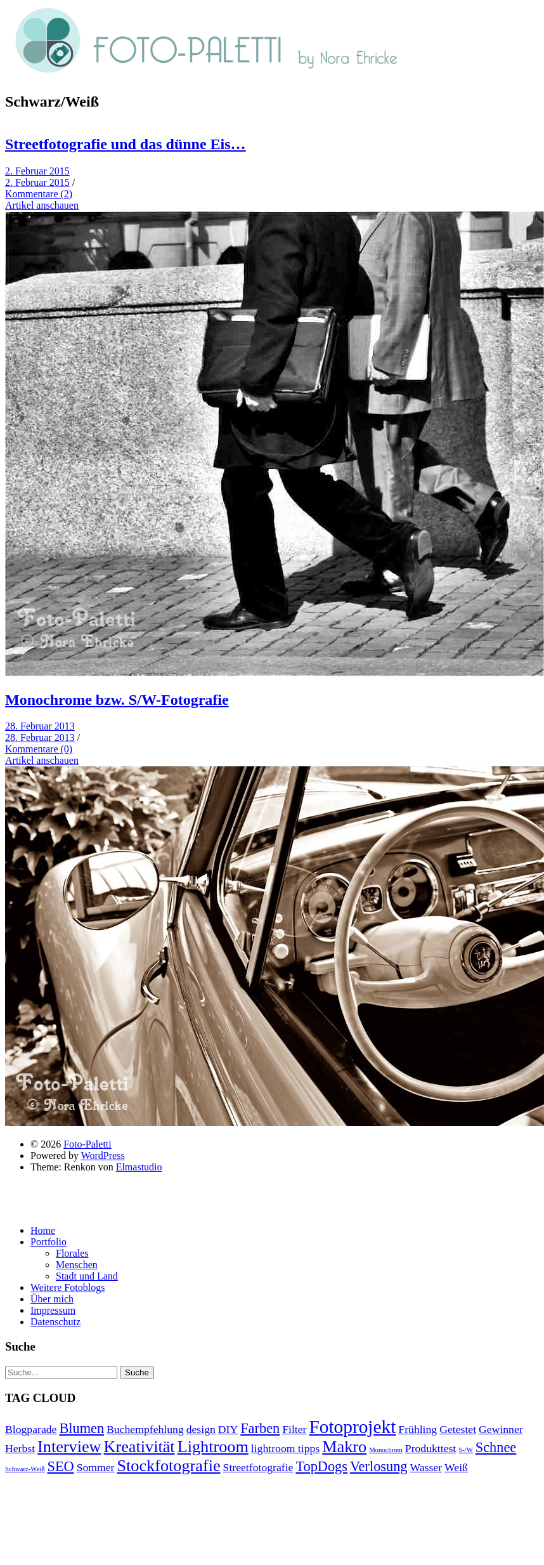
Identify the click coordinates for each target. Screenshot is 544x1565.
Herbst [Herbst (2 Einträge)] (20, 1448)
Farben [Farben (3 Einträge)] (260, 1428)
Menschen (77, 1264)
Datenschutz (55, 1321)
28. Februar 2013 (40, 726)
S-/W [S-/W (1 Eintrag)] (465, 1449)
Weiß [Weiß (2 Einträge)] (456, 1467)
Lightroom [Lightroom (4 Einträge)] (213, 1446)
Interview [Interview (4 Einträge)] (69, 1446)
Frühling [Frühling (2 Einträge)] (417, 1429)
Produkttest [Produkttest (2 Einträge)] (430, 1448)
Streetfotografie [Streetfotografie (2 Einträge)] (258, 1467)
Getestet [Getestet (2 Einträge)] (457, 1429)
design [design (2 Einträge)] (201, 1429)
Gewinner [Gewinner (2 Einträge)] (501, 1429)
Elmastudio (139, 1167)
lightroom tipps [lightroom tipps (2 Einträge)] (285, 1448)
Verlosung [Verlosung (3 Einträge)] (379, 1466)
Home (42, 1230)
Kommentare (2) (38, 193)
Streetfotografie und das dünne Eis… (125, 144)
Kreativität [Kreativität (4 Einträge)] (139, 1446)
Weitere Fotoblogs (67, 1287)
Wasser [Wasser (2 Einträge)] (426, 1467)
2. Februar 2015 (37, 171)
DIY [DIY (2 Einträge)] (228, 1429)
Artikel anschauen (42, 205)
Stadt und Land (87, 1276)
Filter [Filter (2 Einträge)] (294, 1429)
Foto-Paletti (87, 1144)
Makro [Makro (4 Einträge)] (344, 1446)
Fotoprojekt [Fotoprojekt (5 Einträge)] (352, 1427)
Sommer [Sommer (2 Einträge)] (96, 1467)
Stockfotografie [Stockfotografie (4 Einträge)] (169, 1466)
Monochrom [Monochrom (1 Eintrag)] (386, 1449)
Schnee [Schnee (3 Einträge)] (496, 1447)
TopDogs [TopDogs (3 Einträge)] (321, 1466)
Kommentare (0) (38, 748)
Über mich (52, 1298)
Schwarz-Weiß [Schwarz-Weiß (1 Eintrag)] (24, 1468)
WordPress (103, 1155)
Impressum (52, 1310)
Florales (72, 1253)
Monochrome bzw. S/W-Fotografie (117, 699)
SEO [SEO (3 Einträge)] (60, 1466)
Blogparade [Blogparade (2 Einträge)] (30, 1429)
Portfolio (48, 1241)
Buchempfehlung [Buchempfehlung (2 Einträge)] (145, 1429)
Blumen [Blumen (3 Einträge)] (81, 1428)
